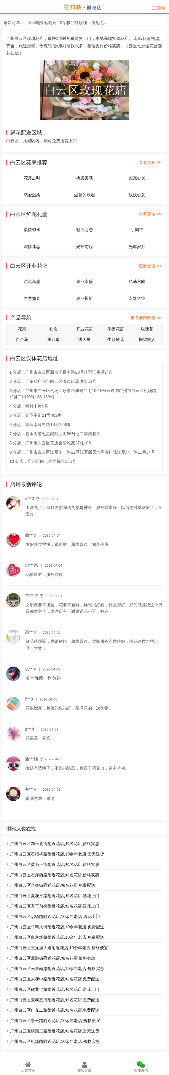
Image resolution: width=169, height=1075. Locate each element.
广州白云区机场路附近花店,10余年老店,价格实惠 (55, 1041)
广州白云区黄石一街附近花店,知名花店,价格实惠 (55, 864)
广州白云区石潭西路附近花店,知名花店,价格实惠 (55, 874)
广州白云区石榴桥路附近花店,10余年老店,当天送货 (57, 854)
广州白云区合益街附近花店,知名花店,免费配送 (52, 885)
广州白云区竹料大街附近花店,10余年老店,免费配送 (57, 926)
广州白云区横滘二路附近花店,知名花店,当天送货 (55, 1031)
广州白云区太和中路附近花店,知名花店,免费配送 (55, 979)
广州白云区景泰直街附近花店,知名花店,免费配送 (55, 999)
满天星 (84, 339)
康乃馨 (53, 339)
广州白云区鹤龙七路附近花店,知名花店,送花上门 (55, 989)
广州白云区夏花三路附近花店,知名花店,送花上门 (55, 895)
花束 (22, 329)
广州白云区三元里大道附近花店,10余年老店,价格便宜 (59, 947)
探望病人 (147, 339)
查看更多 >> (150, 162)
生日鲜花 (115, 339)
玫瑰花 (147, 329)
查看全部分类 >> (145, 317)
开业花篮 (84, 329)
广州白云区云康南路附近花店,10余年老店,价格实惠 (57, 968)
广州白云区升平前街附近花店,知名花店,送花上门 (55, 906)
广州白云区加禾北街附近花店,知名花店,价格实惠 (55, 843)
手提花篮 (115, 329)
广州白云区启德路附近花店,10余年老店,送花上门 (55, 916)
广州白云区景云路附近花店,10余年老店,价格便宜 (55, 1020)
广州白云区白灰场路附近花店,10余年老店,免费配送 (57, 937)
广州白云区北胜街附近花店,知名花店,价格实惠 (52, 958)
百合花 (22, 339)
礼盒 (53, 329)
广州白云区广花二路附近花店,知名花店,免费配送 (55, 1010)
